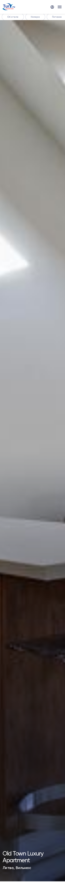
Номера (35, 17)
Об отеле (12, 17)
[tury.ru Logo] (9, 7)
